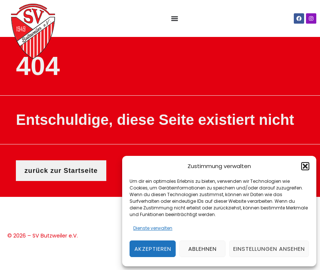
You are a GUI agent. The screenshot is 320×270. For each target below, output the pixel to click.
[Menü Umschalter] (174, 18)
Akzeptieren (152, 249)
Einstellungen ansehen (269, 249)
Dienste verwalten (152, 228)
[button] (305, 166)
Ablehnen (202, 249)
